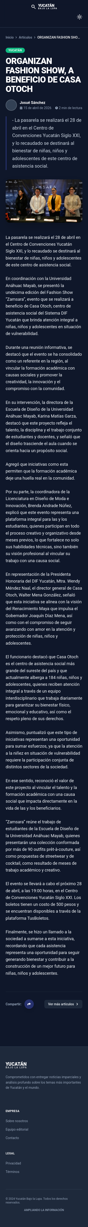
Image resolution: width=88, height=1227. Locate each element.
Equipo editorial (17, 1129)
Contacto (12, 1138)
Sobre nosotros (17, 1121)
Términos (12, 1172)
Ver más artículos (63, 1004)
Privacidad (13, 1163)
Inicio (10, 37)
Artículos (25, 37)
